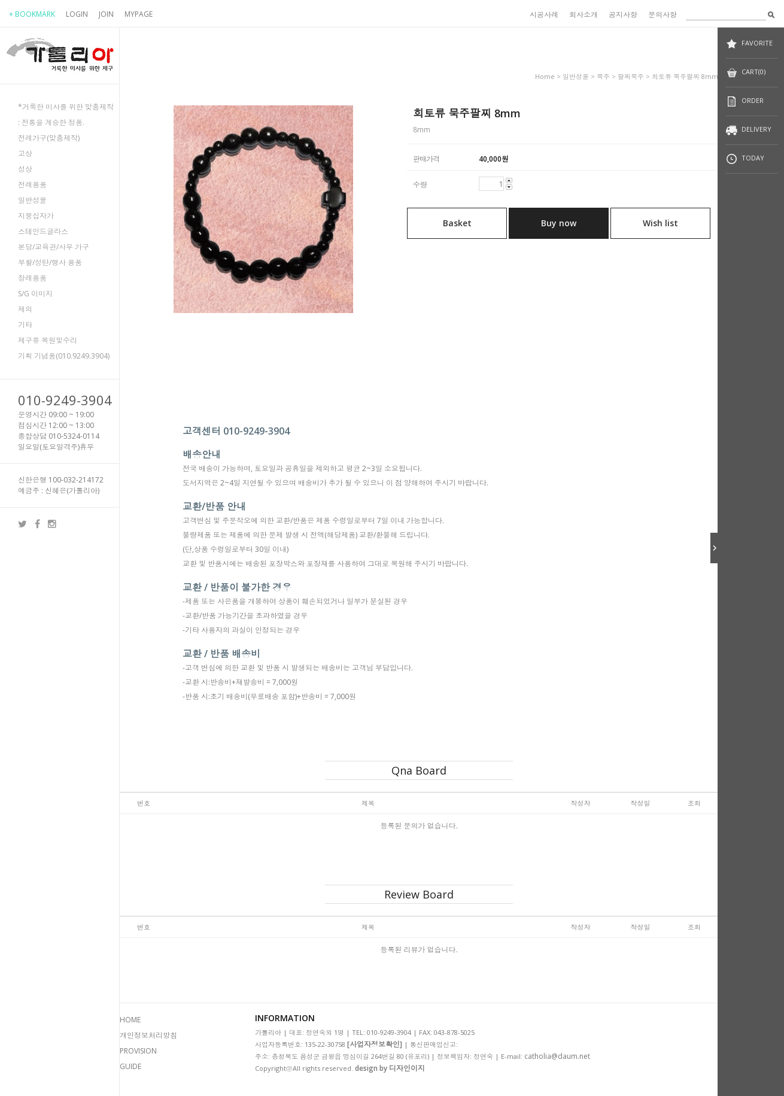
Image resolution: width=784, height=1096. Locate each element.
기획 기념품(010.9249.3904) (64, 356)
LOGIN (77, 14)
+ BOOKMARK (32, 14)
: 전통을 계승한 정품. (51, 122)
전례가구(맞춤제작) (49, 138)
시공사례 (544, 15)
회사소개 (583, 15)
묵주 (603, 76)
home (545, 76)
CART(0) (745, 72)
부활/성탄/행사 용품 (50, 262)
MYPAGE (138, 14)
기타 (25, 325)
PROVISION (138, 1051)
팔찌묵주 (631, 76)
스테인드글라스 (43, 231)
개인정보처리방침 (148, 1035)
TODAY (744, 159)
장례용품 (32, 278)
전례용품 (32, 185)
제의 (25, 309)
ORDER (744, 101)
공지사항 (623, 15)
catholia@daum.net (557, 1056)
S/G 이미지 (35, 294)
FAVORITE (749, 44)
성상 (25, 169)
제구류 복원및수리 (47, 340)
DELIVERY (748, 130)
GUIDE (130, 1066)
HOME (130, 1020)
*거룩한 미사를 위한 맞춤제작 (66, 107)
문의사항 (662, 15)
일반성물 (32, 200)
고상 (25, 153)
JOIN (106, 14)
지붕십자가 (36, 216)
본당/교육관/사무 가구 (53, 247)
